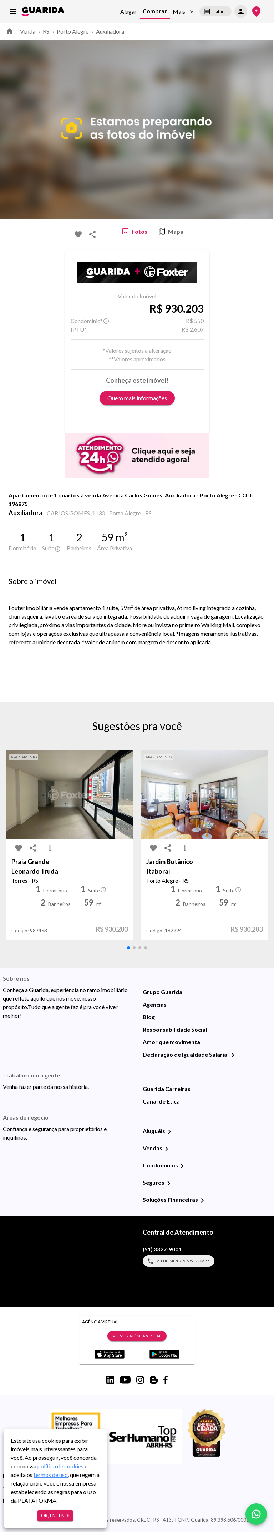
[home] (42, 11)
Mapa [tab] (171, 231)
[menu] (12, 11)
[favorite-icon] (78, 234)
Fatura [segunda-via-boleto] (215, 11)
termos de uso (51, 1474)
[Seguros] (168, 1183)
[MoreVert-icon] (50, 848)
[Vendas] (166, 1149)
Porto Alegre (72, 31)
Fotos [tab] (135, 231)
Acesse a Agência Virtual (137, 1336)
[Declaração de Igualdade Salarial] (233, 1055)
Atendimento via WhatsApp (178, 1261)
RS (46, 31)
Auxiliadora (110, 31)
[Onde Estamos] (256, 12)
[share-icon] (92, 234)
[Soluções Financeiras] (202, 1200)
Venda (27, 31)
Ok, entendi (55, 1515)
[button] (183, 11)
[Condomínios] (182, 1166)
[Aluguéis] (169, 1131)
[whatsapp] (256, 1514)
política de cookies (60, 1466)
